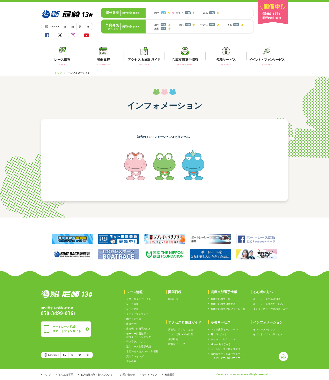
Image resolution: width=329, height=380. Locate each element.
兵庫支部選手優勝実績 (223, 304)
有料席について (176, 344)
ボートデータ (133, 318)
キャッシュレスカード (223, 339)
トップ (58, 72)
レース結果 (132, 308)
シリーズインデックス (138, 299)
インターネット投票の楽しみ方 (270, 308)
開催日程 (173, 299)
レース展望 (132, 304)
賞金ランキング (135, 356)
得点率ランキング (136, 341)
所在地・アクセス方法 (180, 329)
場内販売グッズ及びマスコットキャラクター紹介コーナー (228, 356)
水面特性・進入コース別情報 (142, 351)
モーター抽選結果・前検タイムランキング (138, 335)
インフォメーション (264, 329)
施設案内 (173, 339)
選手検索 (131, 361)
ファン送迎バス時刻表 (180, 334)
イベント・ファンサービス (268, 334)
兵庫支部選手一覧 (221, 299)
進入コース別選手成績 (138, 346)
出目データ (132, 323)
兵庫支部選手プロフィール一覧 (228, 308)
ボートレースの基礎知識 (266, 299)
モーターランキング (137, 313)
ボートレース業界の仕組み (268, 304)
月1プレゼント (219, 334)
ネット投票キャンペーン (224, 329)
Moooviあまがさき (221, 344)
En (65, 26)
